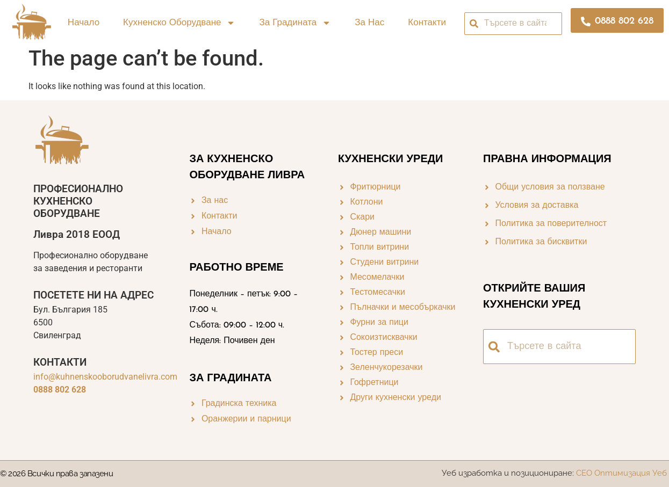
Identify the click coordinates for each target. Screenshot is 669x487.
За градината (295, 23)
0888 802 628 (59, 389)
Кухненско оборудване (179, 23)
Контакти (427, 22)
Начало (83, 22)
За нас (369, 22)
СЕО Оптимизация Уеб (622, 473)
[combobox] (513, 23)
